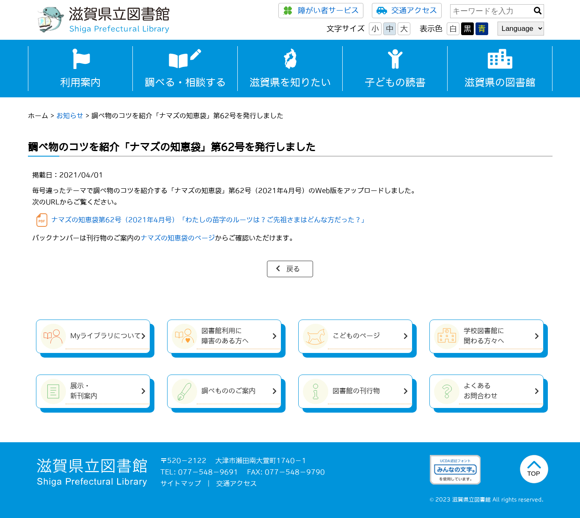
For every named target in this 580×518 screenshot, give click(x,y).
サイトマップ (180, 483)
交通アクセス (407, 10)
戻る (293, 268)
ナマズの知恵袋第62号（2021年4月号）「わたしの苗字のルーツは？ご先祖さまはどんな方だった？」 (209, 219)
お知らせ (69, 115)
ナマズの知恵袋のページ (177, 237)
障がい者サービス (321, 10)
